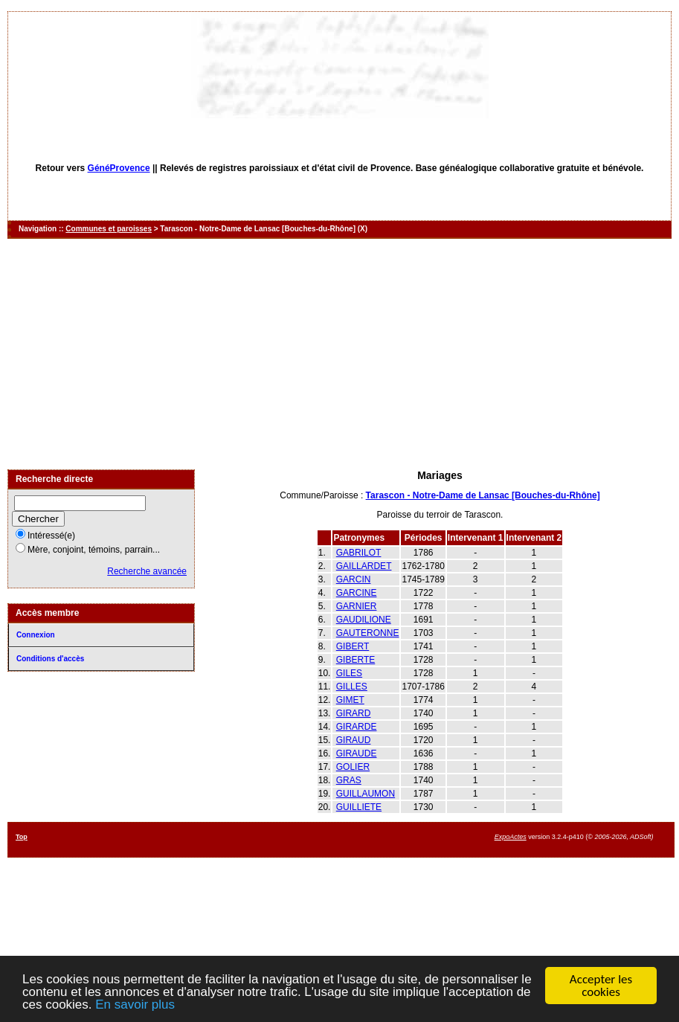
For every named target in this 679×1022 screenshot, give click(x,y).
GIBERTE (355, 660)
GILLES (351, 686)
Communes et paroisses (108, 229)
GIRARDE (356, 726)
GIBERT (352, 646)
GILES (349, 673)
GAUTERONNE (367, 633)
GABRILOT (359, 552)
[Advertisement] (339, 354)
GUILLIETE (359, 807)
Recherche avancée (147, 571)
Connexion (35, 635)
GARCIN (353, 579)
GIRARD (353, 713)
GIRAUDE (356, 753)
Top (22, 837)
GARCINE (356, 593)
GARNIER (356, 606)
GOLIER (353, 767)
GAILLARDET (364, 566)
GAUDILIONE (363, 619)
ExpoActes (511, 837)
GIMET (350, 700)
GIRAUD (353, 740)
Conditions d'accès (50, 659)
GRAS (348, 780)
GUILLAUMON (365, 793)
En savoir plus (135, 1005)
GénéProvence (119, 168)
